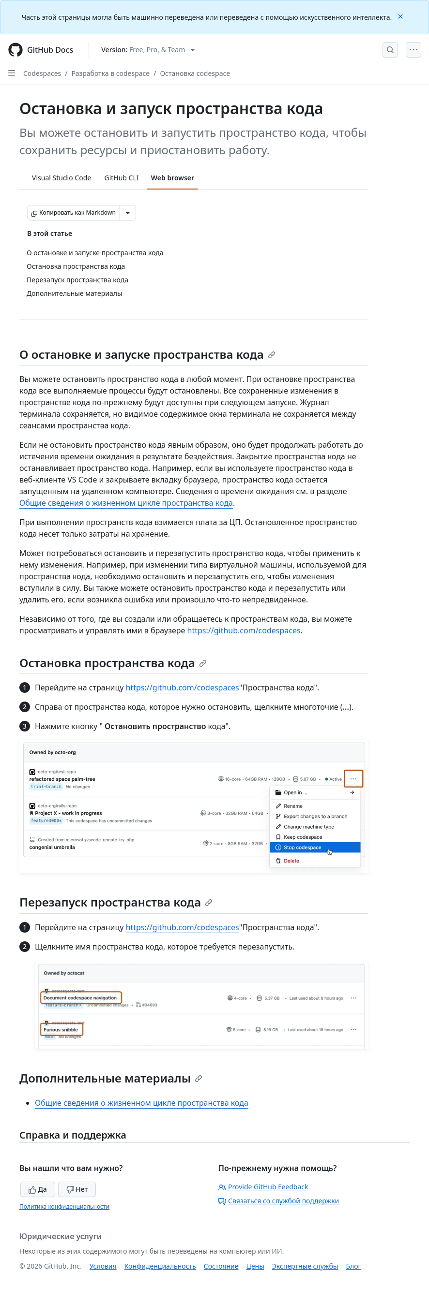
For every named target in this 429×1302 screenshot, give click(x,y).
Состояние (221, 1266)
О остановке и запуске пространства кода (147, 354)
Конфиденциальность (160, 1266)
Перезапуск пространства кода (116, 902)
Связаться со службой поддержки (278, 1200)
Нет (77, 1189)
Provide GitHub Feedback (263, 1186)
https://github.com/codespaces (244, 630)
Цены (255, 1266)
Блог (353, 1266)
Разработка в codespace (111, 73)
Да (38, 1189)
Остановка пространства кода (113, 663)
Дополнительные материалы (110, 1078)
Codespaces (42, 73)
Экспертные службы (305, 1266)
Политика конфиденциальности (64, 1206)
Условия (103, 1266)
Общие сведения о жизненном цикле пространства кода (126, 502)
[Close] (401, 15)
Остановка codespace (195, 73)
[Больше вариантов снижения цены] (128, 212)
